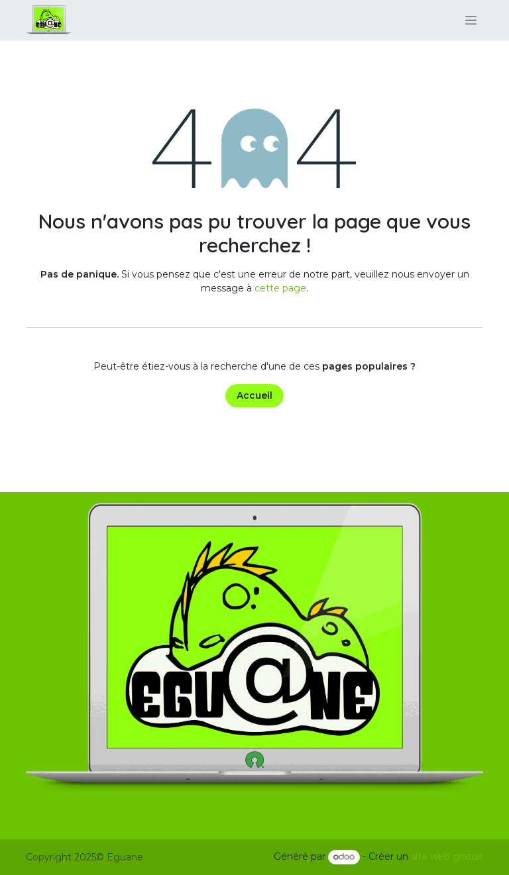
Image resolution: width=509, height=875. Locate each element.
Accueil (254, 395)
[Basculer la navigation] (471, 19)
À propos (165, 821)
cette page (280, 288)
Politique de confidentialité (344, 821)
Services (254, 821)
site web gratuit (447, 856)
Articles (210, 821)
